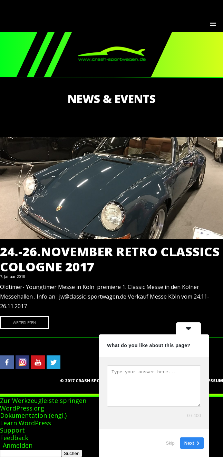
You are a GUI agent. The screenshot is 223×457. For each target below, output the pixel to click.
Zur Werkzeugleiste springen (43, 400)
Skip (170, 443)
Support (12, 430)
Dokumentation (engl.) (33, 415)
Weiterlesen (24, 322)
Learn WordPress (25, 423)
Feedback (14, 438)
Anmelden (17, 445)
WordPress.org (22, 408)
